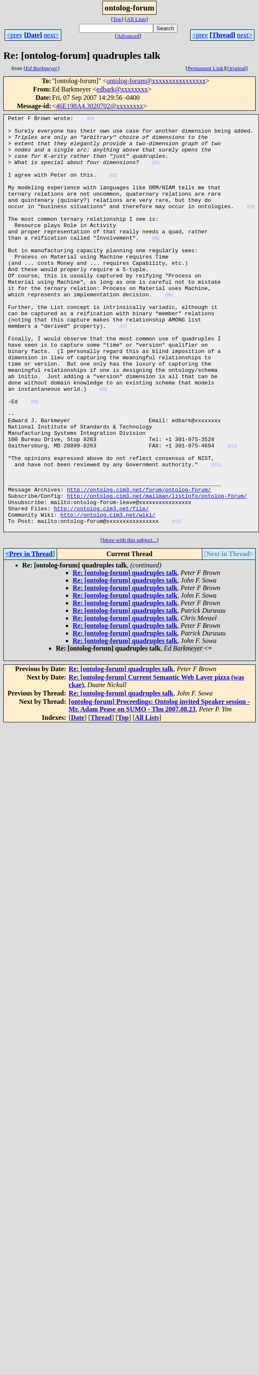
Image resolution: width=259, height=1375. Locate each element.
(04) (250, 225)
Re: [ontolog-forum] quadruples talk (125, 655)
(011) (216, 535)
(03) (113, 188)
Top (117, 19)
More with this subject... (129, 623)
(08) (103, 444)
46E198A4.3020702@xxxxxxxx (99, 106)
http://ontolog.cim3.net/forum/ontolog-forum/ (139, 565)
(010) (232, 512)
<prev (14, 35)
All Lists (136, 19)
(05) (156, 263)
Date (33, 35)
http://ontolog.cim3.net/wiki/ (107, 595)
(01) (90, 120)
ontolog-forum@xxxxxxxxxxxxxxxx (156, 80)
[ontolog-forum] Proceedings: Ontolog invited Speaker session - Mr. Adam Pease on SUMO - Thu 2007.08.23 (159, 788)
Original (236, 68)
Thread (222, 35)
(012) (176, 603)
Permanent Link (206, 68)
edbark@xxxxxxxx (122, 89)
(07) (123, 369)
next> (51, 35)
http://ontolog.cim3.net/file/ (101, 587)
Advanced (128, 36)
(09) (35, 459)
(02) (156, 172)
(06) (169, 331)
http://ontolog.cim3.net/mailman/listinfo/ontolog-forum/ (157, 572)
